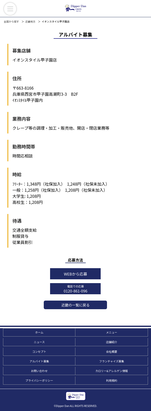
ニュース (39, 342)
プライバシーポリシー (39, 380)
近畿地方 (30, 21)
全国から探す (11, 21)
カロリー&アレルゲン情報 (111, 371)
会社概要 (111, 351)
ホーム (39, 332)
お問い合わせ (39, 371)
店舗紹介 (111, 342)
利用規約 (111, 380)
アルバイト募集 (39, 361)
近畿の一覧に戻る (75, 304)
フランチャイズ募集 (111, 361)
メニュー (111, 332)
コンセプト (39, 351)
